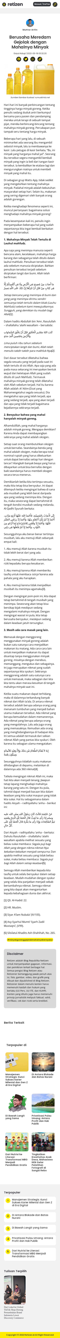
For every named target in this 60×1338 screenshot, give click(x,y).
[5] (44, 863)
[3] (43, 589)
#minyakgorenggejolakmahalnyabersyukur (30, 939)
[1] (5, 900)
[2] (5, 907)
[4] (36, 769)
